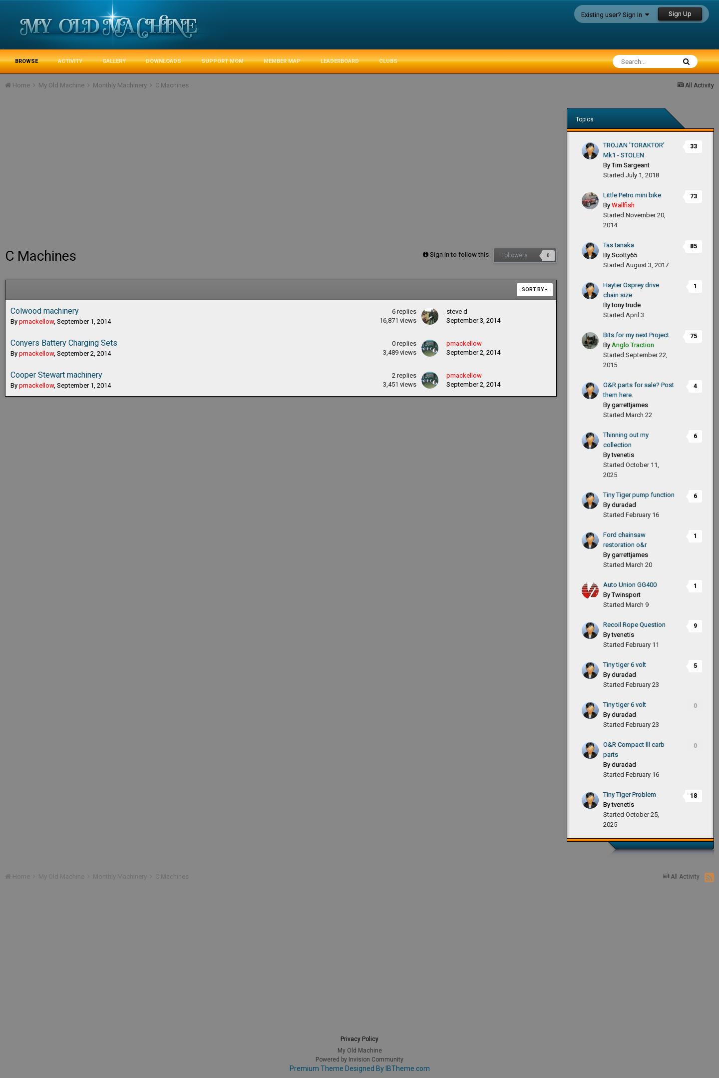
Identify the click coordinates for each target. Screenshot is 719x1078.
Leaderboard (340, 61)
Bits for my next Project (636, 335)
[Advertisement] (186, 173)
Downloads (163, 61)
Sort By (535, 289)
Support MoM (222, 61)
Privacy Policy (359, 1039)
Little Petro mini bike (632, 195)
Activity (70, 61)
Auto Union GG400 (630, 584)
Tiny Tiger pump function (639, 495)
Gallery (114, 61)
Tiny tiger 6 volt (624, 664)
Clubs (388, 61)
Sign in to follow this (459, 254)
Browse (26, 61)
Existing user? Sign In (615, 14)
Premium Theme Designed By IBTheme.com (360, 1069)
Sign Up (680, 13)
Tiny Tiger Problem (629, 794)
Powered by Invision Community (359, 1059)
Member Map (282, 61)
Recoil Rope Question (634, 624)
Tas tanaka (618, 245)
